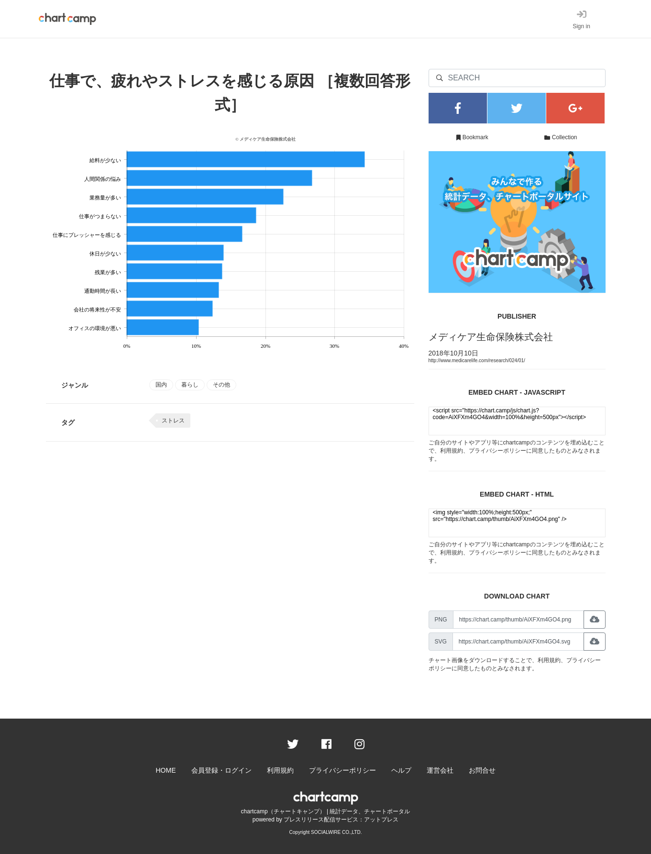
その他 (221, 384)
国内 (161, 384)
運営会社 (440, 770)
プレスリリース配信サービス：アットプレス (341, 819)
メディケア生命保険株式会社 (491, 337)
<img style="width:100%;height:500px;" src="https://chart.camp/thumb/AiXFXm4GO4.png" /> (517, 523)
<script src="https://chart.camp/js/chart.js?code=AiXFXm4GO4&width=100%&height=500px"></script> (517, 421)
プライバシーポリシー (497, 450)
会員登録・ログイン (221, 770)
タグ (68, 422)
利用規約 (451, 450)
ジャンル (74, 385)
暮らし (190, 384)
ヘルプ (401, 770)
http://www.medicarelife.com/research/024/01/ (477, 360)
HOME (166, 770)
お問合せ (482, 770)
